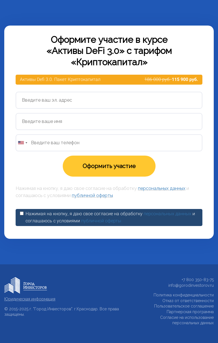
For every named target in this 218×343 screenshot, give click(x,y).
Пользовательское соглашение (184, 306)
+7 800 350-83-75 (198, 279)
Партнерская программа (190, 311)
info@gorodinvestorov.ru (191, 285)
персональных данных (161, 188)
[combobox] (22, 143)
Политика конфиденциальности (184, 295)
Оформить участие (109, 166)
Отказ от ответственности (188, 300)
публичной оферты (92, 195)
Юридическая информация (29, 299)
